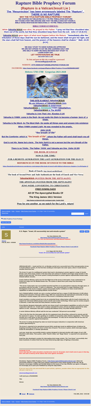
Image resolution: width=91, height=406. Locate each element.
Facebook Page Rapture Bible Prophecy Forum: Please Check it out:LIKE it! (54, 246)
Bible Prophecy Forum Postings (28, 211)
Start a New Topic (6, 222)
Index (13, 211)
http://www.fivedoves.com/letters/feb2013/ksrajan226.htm (37, 243)
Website (31, 394)
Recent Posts (5, 213)
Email (23, 394)
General (18, 211)
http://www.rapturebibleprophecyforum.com (54, 237)
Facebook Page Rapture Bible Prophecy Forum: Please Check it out (54, 389)
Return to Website (6, 211)
